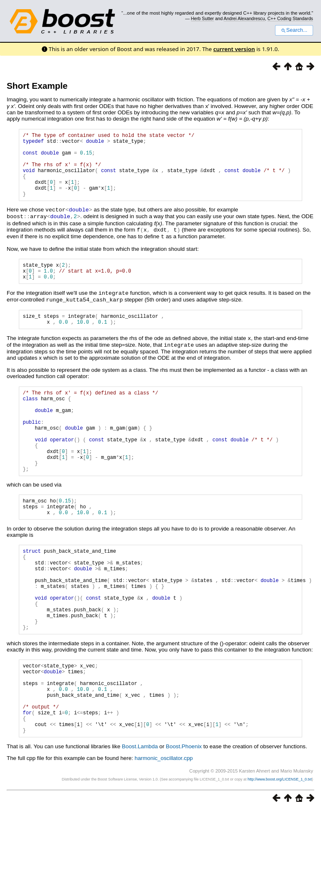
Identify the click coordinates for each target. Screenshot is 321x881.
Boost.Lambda (140, 817)
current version (234, 49)
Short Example (37, 85)
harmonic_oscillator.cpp (164, 829)
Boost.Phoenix (184, 817)
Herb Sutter (202, 18)
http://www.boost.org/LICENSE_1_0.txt (279, 850)
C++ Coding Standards (290, 18)
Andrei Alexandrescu (244, 18)
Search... (294, 30)
